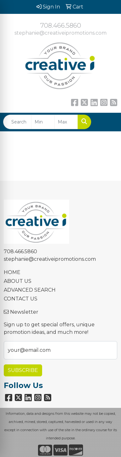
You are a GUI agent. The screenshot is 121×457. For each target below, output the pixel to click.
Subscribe (23, 370)
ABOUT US (17, 281)
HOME (12, 272)
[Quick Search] (17, 122)
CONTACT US (20, 299)
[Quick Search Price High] (66, 122)
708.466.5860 (60, 25)
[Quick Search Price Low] (43, 122)
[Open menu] (108, 122)
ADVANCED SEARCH (30, 290)
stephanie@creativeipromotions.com (60, 33)
